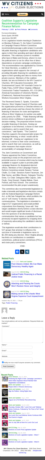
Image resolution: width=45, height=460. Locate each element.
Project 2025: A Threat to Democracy (20, 390)
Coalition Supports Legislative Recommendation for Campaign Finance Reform (20, 23)
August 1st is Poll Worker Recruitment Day (22, 403)
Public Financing (11, 303)
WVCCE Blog (24, 272)
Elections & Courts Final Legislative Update (22, 432)
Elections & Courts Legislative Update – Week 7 (24, 438)
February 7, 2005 (8, 29)
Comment (6, 326)
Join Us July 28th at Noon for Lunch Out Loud (23, 425)
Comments (34, 29)
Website (4, 359)
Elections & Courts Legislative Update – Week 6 (24, 445)
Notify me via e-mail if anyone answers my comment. (21, 365)
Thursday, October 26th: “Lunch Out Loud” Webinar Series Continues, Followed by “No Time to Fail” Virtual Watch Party (26, 412)
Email (4, 353)
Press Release (22, 29)
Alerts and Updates (26, 261)
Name (4, 348)
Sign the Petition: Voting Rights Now (20, 394)
